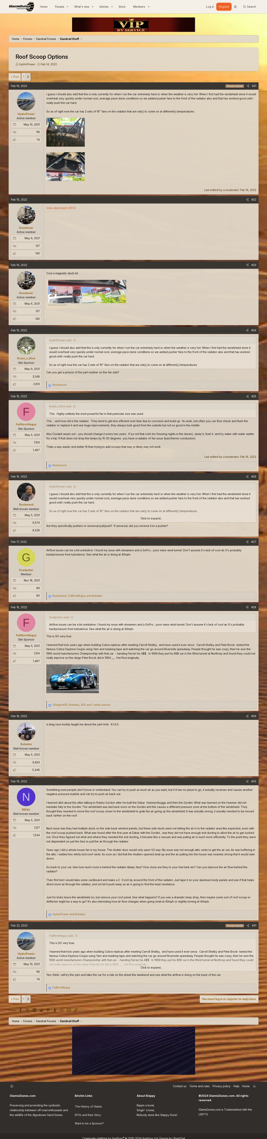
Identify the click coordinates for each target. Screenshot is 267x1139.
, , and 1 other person (81, 704)
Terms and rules (199, 1086)
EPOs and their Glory (88, 1112)
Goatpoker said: (59, 617)
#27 (253, 541)
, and (77, 595)
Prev (16, 76)
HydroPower (27, 64)
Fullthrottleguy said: (61, 935)
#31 (254, 925)
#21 (254, 86)
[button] (67, 7)
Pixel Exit (179, 1133)
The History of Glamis (88, 1105)
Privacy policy (221, 1086)
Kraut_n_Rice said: (60, 406)
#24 (253, 330)
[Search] (249, 7)
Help (236, 1086)
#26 (253, 476)
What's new (81, 6)
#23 (253, 265)
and (68, 914)
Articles (104, 6)
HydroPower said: (60, 340)
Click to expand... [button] (151, 518)
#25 (253, 396)
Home (43, 6)
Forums (59, 6)
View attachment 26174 (61, 208)
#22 (253, 199)
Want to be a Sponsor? (89, 1120)
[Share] (248, 86)
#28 (253, 607)
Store (122, 6)
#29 (253, 716)
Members (139, 6)
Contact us (179, 1086)
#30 (253, 781)
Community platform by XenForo (120, 1133)
